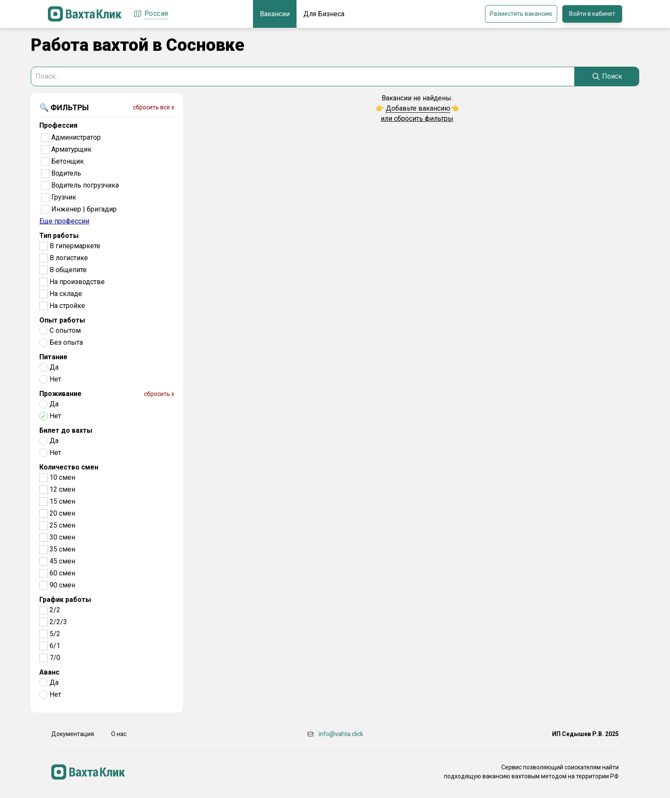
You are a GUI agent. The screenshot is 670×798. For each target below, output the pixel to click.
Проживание (60, 394)
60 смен (62, 573)
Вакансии (275, 14)
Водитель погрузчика (85, 185)
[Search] (607, 76)
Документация (72, 734)
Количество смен (68, 467)
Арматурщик (71, 149)
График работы (65, 600)
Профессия (58, 125)
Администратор (76, 137)
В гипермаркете (75, 246)
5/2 (55, 634)
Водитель (66, 173)
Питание (53, 357)
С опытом (65, 330)
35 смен (62, 549)
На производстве (77, 282)
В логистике (69, 258)
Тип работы (59, 236)
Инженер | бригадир (84, 209)
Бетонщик (67, 161)
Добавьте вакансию (418, 108)
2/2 (55, 610)
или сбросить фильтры (417, 118)
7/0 (55, 658)
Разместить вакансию (521, 13)
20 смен (62, 513)
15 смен (62, 501)
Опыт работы (62, 320)
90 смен (62, 585)
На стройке (67, 306)
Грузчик (63, 197)
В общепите (68, 270)
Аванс (49, 672)
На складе (66, 294)
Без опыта (66, 342)
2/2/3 (58, 622)
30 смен (62, 537)
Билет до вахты (65, 430)
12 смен (62, 489)
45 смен (62, 561)
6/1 (55, 646)
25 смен (62, 525)
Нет (55, 379)
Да (54, 367)
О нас (118, 734)
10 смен (62, 477)
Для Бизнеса (323, 14)
